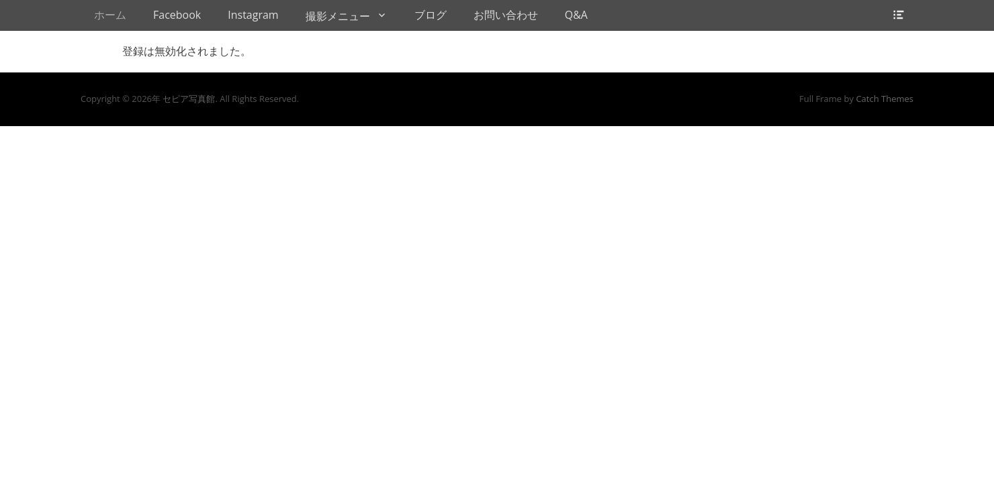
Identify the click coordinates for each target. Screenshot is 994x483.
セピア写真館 (189, 99)
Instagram (253, 14)
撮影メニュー (338, 16)
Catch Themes (884, 99)
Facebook (177, 14)
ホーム (110, 14)
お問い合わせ (505, 14)
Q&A (576, 14)
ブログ (430, 14)
